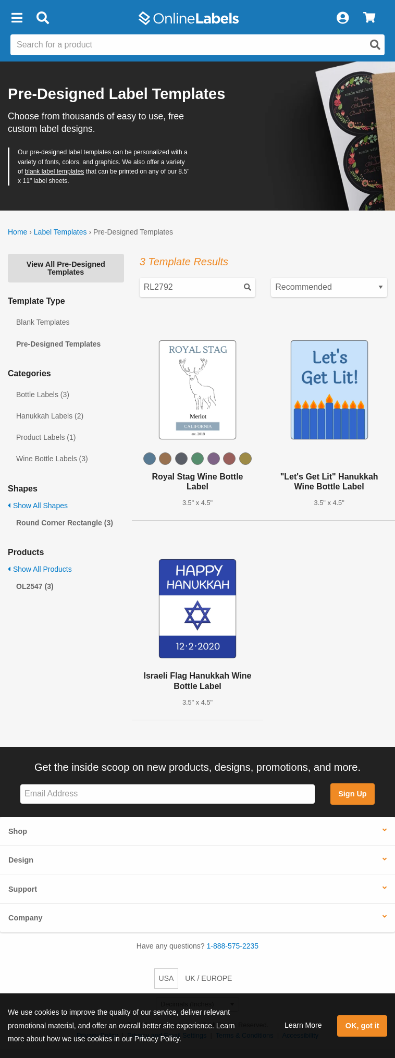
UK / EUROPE (208, 978)
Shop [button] (17, 831)
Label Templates (60, 232)
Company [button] (25, 918)
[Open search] (375, 44)
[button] (16, 18)
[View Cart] (369, 18)
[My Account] (342, 18)
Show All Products (40, 569)
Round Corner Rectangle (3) (64, 523)
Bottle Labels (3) (42, 394)
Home (17, 232)
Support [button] (22, 889)
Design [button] (20, 860)
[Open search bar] (42, 18)
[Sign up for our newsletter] (167, 794)
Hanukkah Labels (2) (49, 416)
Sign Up (352, 794)
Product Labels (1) (46, 437)
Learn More (303, 1025)
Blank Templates (42, 322)
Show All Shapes (38, 505)
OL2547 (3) (35, 586)
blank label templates (54, 171)
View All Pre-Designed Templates (66, 268)
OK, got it (362, 1026)
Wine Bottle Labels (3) (52, 458)
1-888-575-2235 (233, 946)
